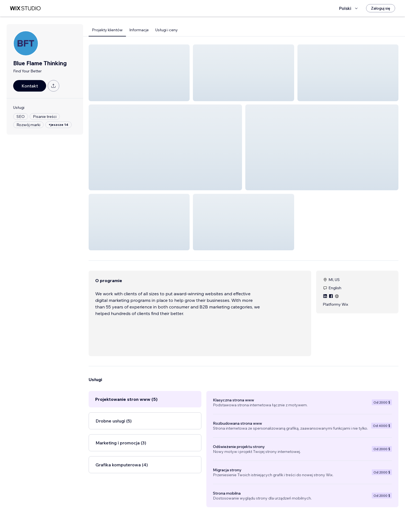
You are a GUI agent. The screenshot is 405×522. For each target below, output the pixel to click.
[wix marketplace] (25, 8)
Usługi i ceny (166, 29)
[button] (139, 72)
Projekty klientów (107, 29)
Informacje (139, 29)
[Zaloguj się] (380, 8)
